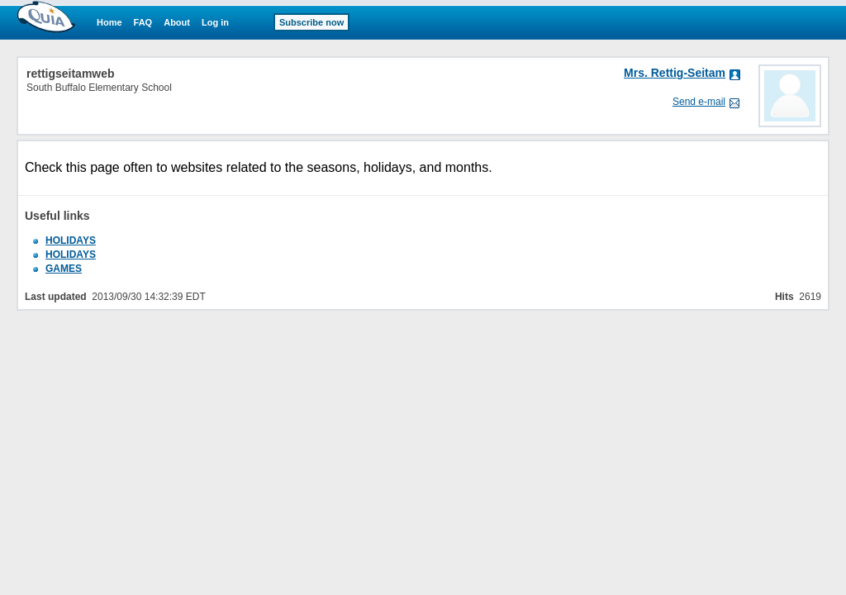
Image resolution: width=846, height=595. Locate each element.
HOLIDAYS (70, 240)
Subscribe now (311, 22)
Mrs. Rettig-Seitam (674, 72)
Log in (215, 22)
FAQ (143, 22)
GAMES (63, 268)
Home (109, 22)
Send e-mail (699, 101)
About (177, 22)
